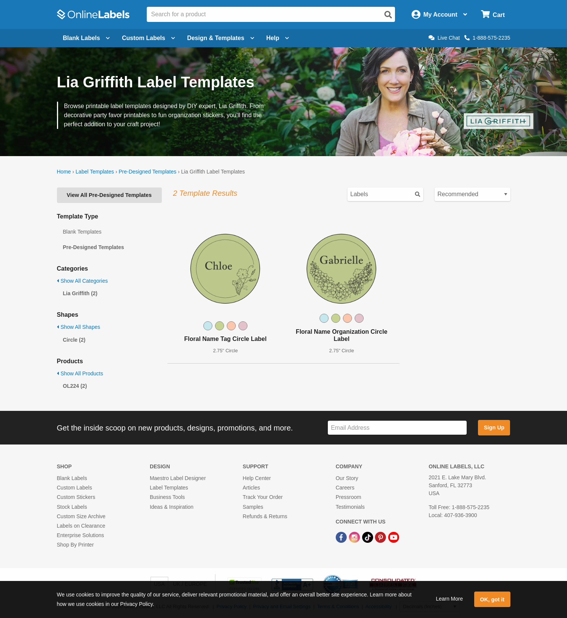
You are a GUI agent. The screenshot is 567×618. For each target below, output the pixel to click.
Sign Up (494, 427)
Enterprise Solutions (80, 535)
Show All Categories (82, 281)
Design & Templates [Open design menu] (220, 38)
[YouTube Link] (393, 537)
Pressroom (348, 497)
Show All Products (80, 373)
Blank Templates (82, 232)
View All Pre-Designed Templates (109, 195)
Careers (345, 488)
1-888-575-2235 (487, 38)
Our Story (347, 478)
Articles (251, 488)
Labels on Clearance (81, 526)
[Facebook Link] (342, 537)
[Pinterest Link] (381, 537)
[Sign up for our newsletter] (397, 428)
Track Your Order (263, 497)
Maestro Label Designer (178, 478)
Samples (253, 507)
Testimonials (350, 507)
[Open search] (388, 15)
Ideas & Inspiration (172, 507)
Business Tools (167, 497)
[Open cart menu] (492, 15)
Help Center (257, 478)
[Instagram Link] (355, 537)
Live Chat (444, 37)
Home (64, 172)
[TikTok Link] (368, 537)
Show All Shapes (78, 327)
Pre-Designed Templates (147, 172)
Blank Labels (72, 478)
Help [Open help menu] (277, 38)
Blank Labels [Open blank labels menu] (86, 38)
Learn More (449, 599)
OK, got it (492, 599)
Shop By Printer (75, 545)
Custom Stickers (76, 497)
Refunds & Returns (265, 516)
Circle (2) (74, 340)
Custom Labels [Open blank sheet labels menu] (148, 38)
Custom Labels (74, 488)
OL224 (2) (75, 386)
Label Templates (94, 172)
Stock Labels (72, 507)
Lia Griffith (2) (80, 293)
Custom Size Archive (81, 516)
